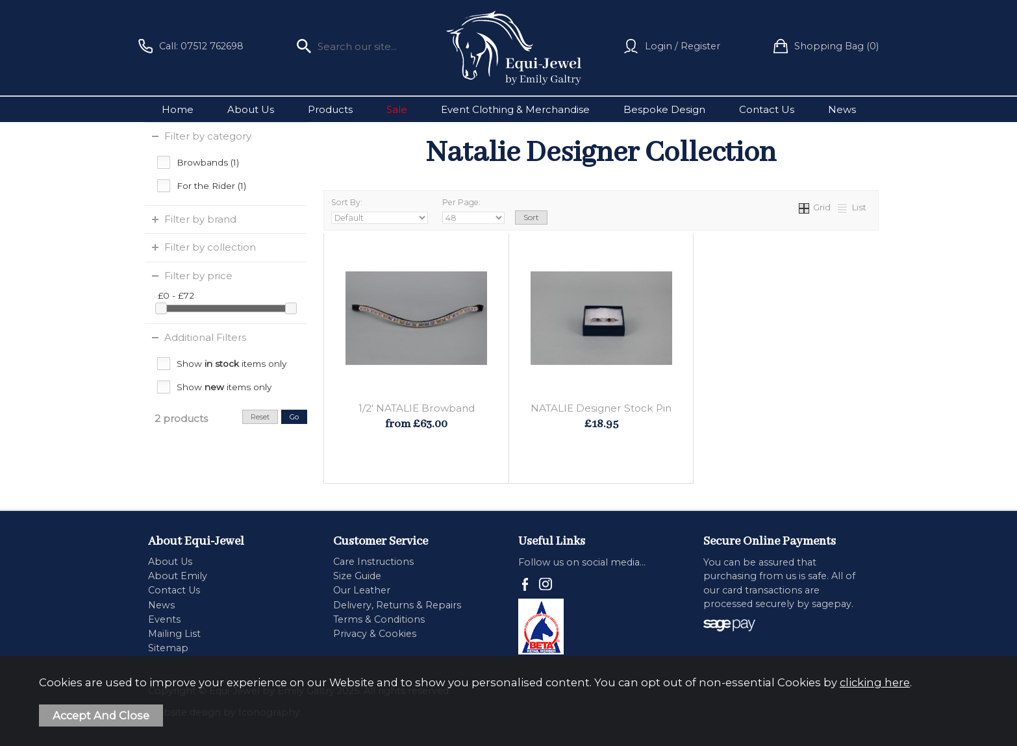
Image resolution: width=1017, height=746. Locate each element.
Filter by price (198, 275)
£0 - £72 (176, 295)
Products (330, 109)
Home (178, 109)
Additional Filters (205, 337)
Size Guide (357, 576)
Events (164, 619)
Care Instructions (373, 561)
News (842, 109)
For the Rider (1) (211, 185)
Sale (396, 109)
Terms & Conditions (379, 619)
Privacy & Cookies (374, 634)
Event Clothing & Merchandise (515, 109)
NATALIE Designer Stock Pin (601, 408)
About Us (250, 109)
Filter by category (207, 136)
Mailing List (174, 634)
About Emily (177, 576)
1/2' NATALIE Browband (416, 408)
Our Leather (361, 590)
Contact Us (766, 109)
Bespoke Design (664, 109)
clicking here (875, 682)
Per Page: (473, 210)
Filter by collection (210, 247)
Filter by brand (200, 219)
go (294, 416)
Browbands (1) (208, 162)
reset (260, 416)
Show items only (231, 363)
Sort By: (379, 210)
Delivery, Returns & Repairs (397, 605)
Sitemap (168, 648)
